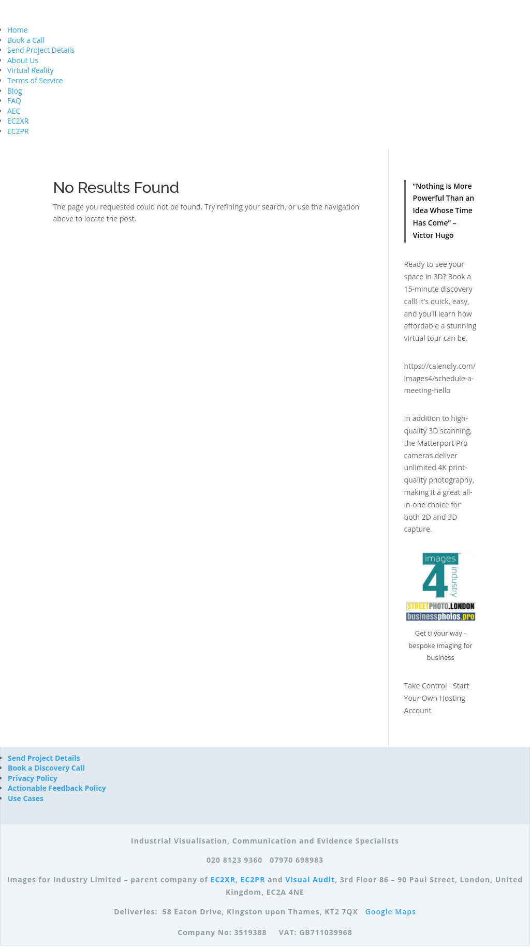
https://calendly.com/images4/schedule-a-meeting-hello (440, 378)
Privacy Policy (32, 778)
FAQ (14, 101)
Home (17, 30)
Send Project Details (41, 50)
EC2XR (17, 121)
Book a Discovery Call (46, 768)
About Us (22, 60)
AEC (13, 111)
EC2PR (18, 131)
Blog (14, 91)
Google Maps (390, 911)
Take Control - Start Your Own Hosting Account (436, 698)
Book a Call (26, 40)
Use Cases (25, 798)
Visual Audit (310, 879)
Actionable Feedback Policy (57, 788)
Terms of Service (35, 80)
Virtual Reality (30, 70)
